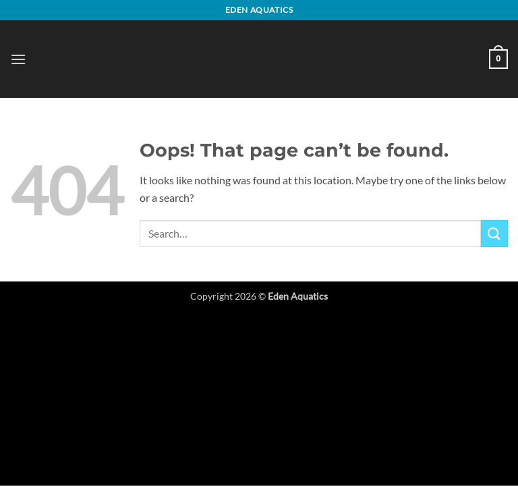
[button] (18, 59)
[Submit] (494, 233)
